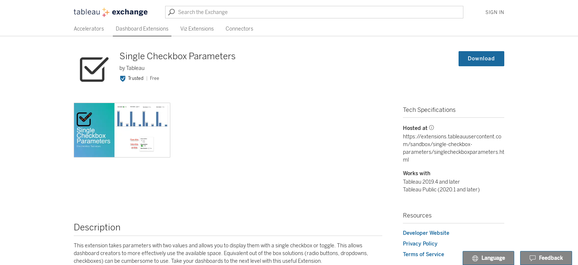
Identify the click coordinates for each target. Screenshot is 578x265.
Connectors (239, 29)
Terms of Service (423, 254)
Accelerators (89, 29)
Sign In (494, 12)
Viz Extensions (197, 29)
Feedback (546, 258)
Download (481, 59)
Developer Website (426, 233)
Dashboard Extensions (142, 29)
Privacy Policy (420, 244)
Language (488, 258)
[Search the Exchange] (314, 12)
